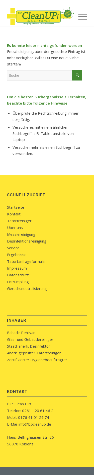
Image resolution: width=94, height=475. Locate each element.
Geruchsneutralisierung (27, 288)
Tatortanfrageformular (26, 261)
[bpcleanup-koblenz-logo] (39, 17)
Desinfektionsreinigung (26, 241)
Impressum (17, 268)
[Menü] (80, 17)
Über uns (15, 227)
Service (13, 247)
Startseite (15, 207)
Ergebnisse (17, 254)
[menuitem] (80, 17)
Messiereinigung (21, 234)
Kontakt (14, 213)
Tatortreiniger (19, 220)
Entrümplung (18, 281)
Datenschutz (18, 274)
